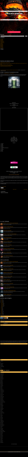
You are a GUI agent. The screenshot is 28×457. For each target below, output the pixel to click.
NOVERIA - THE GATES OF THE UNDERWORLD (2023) (9, 72)
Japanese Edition (2, 366)
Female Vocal (1, 363)
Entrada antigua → (26, 189)
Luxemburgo (1, 421)
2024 (1, 301)
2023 (1, 302)
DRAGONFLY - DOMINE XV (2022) (7, 294)
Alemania (1, 373)
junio (1, 308)
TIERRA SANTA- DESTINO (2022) (7, 230)
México (1, 422)
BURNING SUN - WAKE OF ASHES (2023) (8, 272)
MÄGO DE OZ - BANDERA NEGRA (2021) (8, 226)
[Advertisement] (14, 5)
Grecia (1, 407)
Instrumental (1, 365)
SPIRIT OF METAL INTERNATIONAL (14, 13)
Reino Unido (1, 430)
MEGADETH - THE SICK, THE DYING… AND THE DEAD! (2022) (10, 261)
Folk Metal (1, 43)
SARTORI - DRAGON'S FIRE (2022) (7, 237)
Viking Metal (1, 46)
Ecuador (1, 395)
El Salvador (1, 396)
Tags (4, 370)
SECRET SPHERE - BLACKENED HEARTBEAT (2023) (9, 290)
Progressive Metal (2, 42)
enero (1, 312)
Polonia (1, 428)
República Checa (2, 431)
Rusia (1, 433)
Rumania (1, 432)
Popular (2, 370)
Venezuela (1, 442)
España (1, 399)
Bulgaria (1, 382)
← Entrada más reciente (3, 189)
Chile (0, 386)
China (1, 387)
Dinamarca (1, 394)
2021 (1, 314)
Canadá (1, 385)
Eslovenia (1, 398)
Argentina (1, 374)
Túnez (1, 439)
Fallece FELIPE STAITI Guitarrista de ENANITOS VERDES (6, 65)
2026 (1, 299)
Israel (1, 416)
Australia (1, 375)
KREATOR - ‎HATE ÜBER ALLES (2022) (7, 241)
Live (0, 367)
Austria (1, 376)
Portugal (1, 429)
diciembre (2, 303)
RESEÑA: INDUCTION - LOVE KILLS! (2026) (5, 62)
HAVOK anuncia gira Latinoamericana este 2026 (5, 66)
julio (1, 307)
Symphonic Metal (2, 41)
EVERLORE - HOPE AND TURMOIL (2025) (8, 265)
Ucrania (1, 440)
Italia (0, 417)
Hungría (1, 409)
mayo (1, 309)
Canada (1, 384)
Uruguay (1, 441)
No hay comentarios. (12, 73)
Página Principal (14, 189)
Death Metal (1, 40)
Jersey (1, 419)
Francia (1, 406)
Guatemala (1, 408)
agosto (2, 306)
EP (0, 362)
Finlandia (1, 405)
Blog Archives (7, 370)
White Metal (1, 45)
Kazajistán (1, 420)
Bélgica (1, 383)
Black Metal (1, 44)
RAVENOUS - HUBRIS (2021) (6, 279)
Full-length (1, 364)
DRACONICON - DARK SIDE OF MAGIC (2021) (8, 248)
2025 (1, 300)
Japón (1, 418)
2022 (1, 313)
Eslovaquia (1, 397)
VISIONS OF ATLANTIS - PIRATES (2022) (8, 283)
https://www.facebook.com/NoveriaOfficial (14, 174)
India (0, 410)
